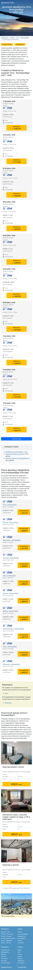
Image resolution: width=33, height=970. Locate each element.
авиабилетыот (16, 128)
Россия (20, 954)
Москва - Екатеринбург (10, 522)
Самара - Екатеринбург (10, 593)
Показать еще (16, 439)
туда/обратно (20, 44)
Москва (20, 932)
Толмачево (4, 958)
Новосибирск (22, 938)
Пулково (3, 956)
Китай (19, 950)
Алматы (20, 940)
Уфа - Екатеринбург (9, 576)
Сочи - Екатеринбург (10, 505)
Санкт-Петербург (23, 934)
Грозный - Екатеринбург (11, 558)
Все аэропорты (5, 963)
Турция (20, 956)
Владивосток (22, 936)
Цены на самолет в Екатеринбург (16, 458)
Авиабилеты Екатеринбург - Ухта (16, 452)
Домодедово (5, 952)
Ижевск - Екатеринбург (10, 611)
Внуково (3, 954)
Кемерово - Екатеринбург (11, 664)
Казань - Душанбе (6, 940)
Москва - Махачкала (7, 934)
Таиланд (20, 958)
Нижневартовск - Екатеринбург (13, 629)
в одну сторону (6, 44)
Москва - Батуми (6, 936)
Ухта (6, 693)
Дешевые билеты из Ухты (14, 454)
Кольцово (8, 703)
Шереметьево (5, 950)
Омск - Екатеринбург (10, 646)
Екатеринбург (25, 37)
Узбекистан (21, 961)
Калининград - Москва (8, 938)
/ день (16, 784)
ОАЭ (19, 952)
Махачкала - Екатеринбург (12, 540)
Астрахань (21, 943)
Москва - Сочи (5, 932)
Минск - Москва (6, 943)
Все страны (21, 963)
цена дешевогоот (23, 512)
